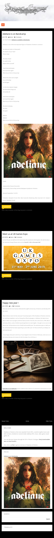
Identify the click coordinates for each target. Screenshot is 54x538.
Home (27, 421)
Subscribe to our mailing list (10, 388)
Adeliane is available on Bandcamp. (21, 40)
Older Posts (49, 421)
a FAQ (12, 445)
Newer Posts (5, 421)
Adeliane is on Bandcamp (11, 456)
